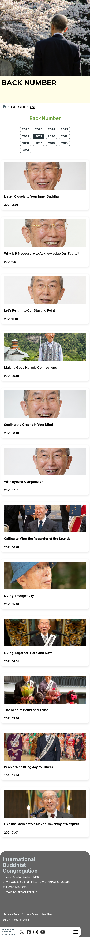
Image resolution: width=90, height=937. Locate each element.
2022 (25, 136)
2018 (25, 143)
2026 (25, 129)
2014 (25, 150)
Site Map (47, 914)
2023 (64, 129)
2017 (38, 143)
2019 (64, 136)
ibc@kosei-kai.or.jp (25, 892)
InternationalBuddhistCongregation (9, 932)
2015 (64, 143)
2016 (51, 143)
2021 (38, 136)
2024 (51, 129)
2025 (38, 129)
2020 (51, 136)
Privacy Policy (30, 914)
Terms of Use (11, 914)
